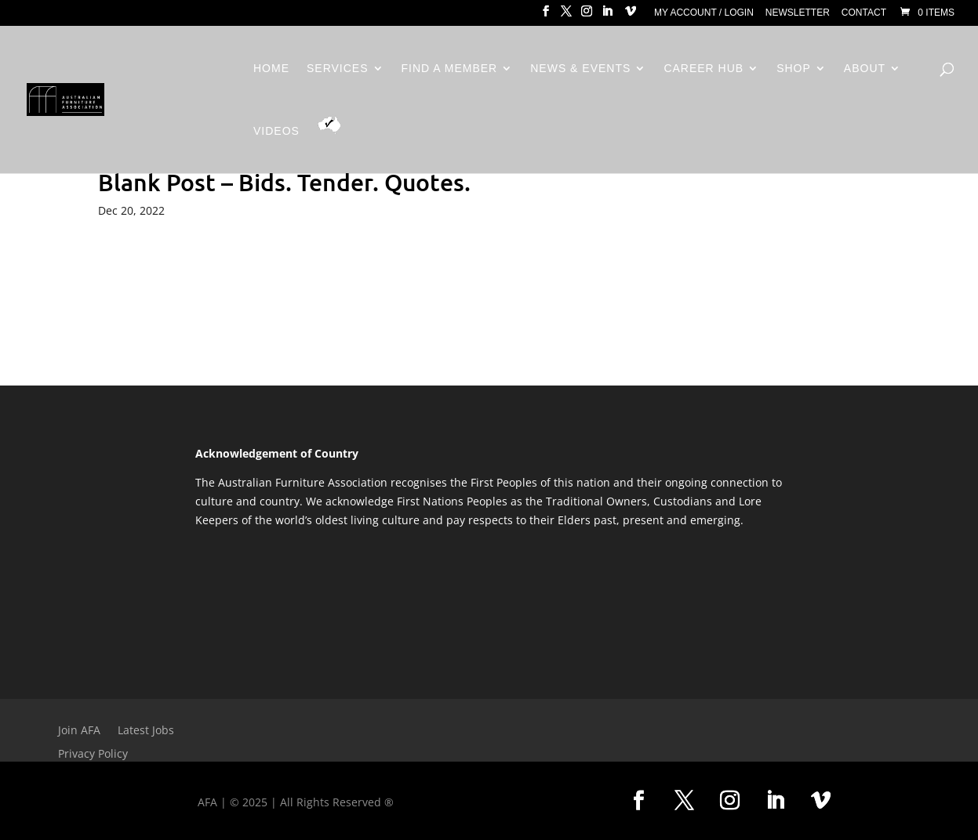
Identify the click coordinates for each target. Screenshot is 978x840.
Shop (793, 68)
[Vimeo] (630, 15)
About (864, 68)
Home (271, 68)
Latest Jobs (146, 731)
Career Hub (703, 68)
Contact (864, 13)
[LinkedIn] (607, 15)
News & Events (580, 68)
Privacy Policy (93, 754)
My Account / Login (704, 13)
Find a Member (450, 68)
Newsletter (797, 13)
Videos (276, 131)
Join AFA (79, 731)
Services (338, 68)
